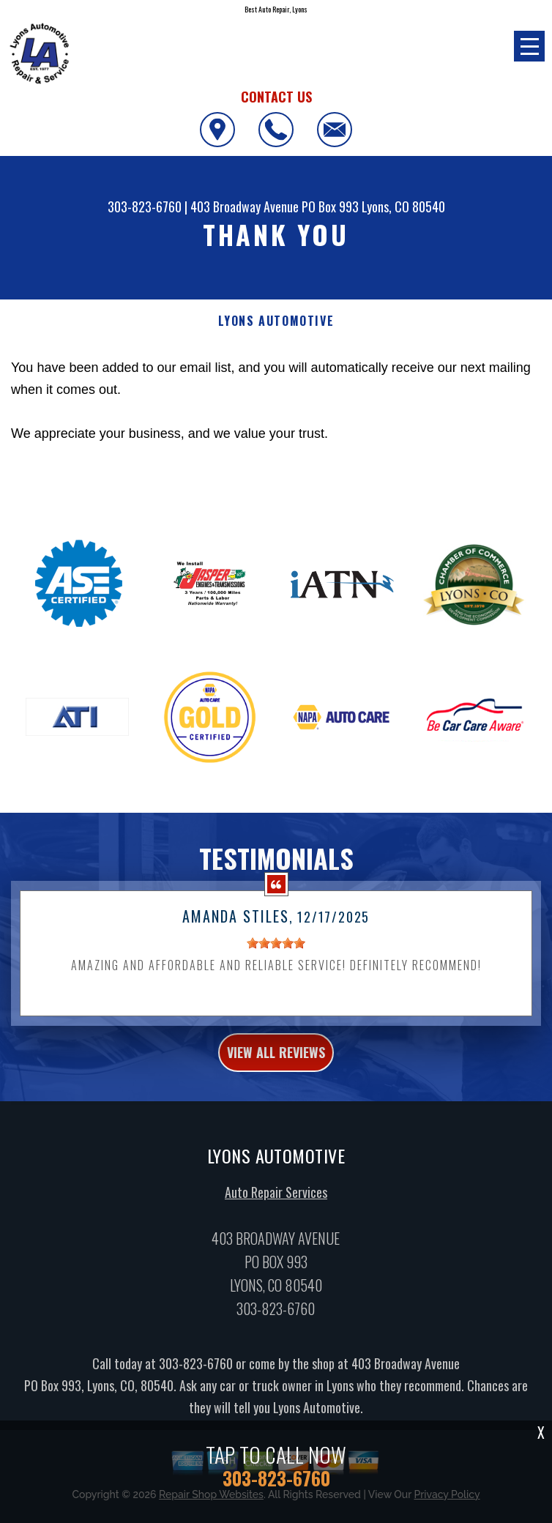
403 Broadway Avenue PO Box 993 (274, 206)
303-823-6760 (145, 206)
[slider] (276, 952)
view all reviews (276, 1060)
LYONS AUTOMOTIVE (276, 321)
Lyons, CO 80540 (403, 206)
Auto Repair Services (276, 1201)
